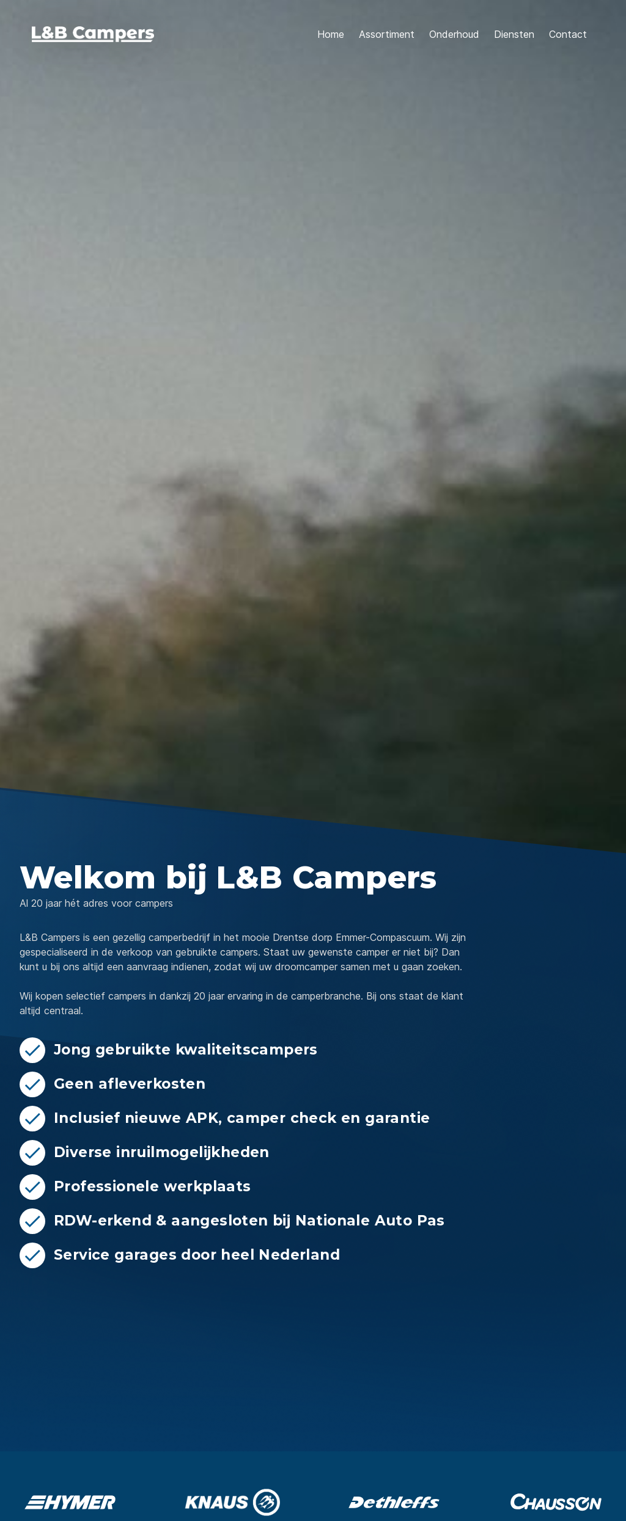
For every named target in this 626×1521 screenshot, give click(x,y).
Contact (568, 34)
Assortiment (386, 34)
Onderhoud (454, 34)
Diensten (514, 34)
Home (330, 34)
